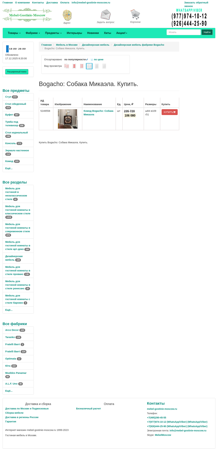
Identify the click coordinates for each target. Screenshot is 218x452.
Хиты (107, 33)
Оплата (64, 2)
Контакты (38, 2)
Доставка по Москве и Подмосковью (27, 408)
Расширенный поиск (16, 72)
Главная (8, 2)
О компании (22, 2)
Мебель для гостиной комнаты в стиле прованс (17, 270)
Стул (11, 96)
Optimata (13, 358)
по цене (97, 59)
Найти (207, 32)
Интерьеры (74, 33)
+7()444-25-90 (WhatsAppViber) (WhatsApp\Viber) (177, 426)
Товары (14, 33)
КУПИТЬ (169, 112)
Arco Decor (15, 330)
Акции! (121, 33)
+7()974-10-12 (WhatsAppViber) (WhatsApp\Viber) (177, 421)
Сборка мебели (14, 412)
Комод (12, 161)
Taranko (13, 337)
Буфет (12, 114)
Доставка (52, 2)
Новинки (93, 33)
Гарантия (10, 421)
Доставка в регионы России (21, 417)
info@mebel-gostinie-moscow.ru (91, 2)
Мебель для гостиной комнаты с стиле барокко (17, 299)
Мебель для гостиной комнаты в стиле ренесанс (17, 285)
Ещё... (9, 168)
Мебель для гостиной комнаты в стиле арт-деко (17, 245)
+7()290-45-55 (156, 417)
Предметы (53, 33)
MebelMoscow (163, 435)
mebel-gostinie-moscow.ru (162, 409)
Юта (11, 365)
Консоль (13, 143)
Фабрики (33, 33)
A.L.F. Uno (14, 383)
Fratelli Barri (14, 344)
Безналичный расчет (88, 408)
